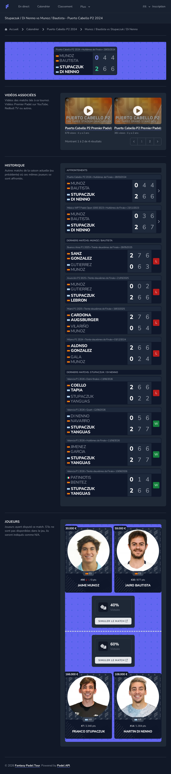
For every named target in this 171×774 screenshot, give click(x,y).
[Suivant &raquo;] (157, 141)
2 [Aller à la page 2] (150, 141)
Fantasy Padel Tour (27, 765)
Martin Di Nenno (138, 731)
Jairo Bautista (137, 585)
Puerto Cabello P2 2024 (62, 29)
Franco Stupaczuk (88, 731)
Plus (85, 7)
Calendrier (32, 29)
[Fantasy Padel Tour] (7, 6)
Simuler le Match (113, 621)
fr (147, 7)
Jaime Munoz (88, 585)
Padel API (63, 765)
